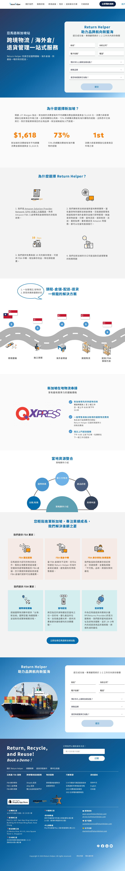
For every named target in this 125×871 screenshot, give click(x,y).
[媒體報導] (30, 768)
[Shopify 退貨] (35, 782)
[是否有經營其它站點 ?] (96, 77)
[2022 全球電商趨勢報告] (75, 792)
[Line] (98, 846)
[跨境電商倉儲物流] (54, 782)
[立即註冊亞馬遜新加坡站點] (62, 640)
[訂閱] (97, 758)
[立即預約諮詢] (107, 3)
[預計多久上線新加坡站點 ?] (97, 699)
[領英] (107, 846)
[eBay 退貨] (35, 785)
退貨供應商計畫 (102, 612)
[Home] (11, 324)
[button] (29, 4)
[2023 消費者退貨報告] (75, 789)
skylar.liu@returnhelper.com (94, 817)
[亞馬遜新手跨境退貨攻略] (75, 785)
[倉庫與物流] (54, 785)
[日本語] (99, 789)
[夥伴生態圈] (55, 768)
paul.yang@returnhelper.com (94, 814)
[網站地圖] (80, 856)
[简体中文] (99, 782)
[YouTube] (111, 846)
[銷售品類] (96, 69)
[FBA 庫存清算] (15, 789)
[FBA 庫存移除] (15, 782)
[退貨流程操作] (42, 768)
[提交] (97, 86)
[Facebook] (102, 846)
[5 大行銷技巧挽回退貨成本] (77, 782)
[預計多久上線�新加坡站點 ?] (96, 62)
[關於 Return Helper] (15, 768)
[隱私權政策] (89, 856)
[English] (99, 785)
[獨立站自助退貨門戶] (35, 789)
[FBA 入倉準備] (15, 785)
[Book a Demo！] (24, 760)
